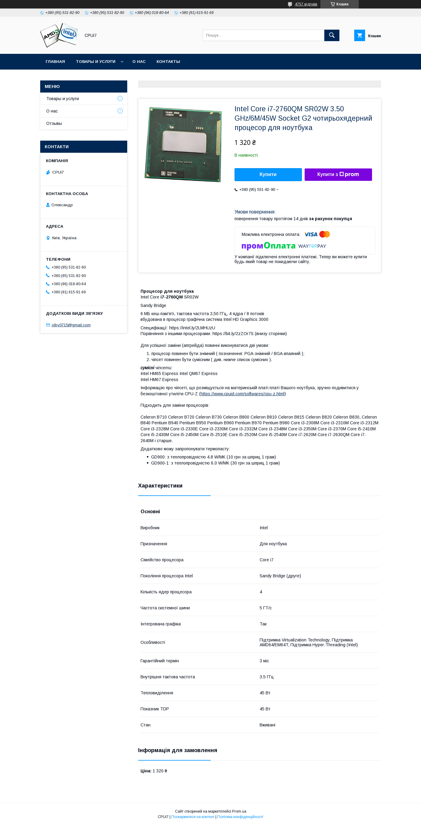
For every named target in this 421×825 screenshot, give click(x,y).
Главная (55, 61)
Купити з (338, 174)
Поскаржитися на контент (193, 817)
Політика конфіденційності (240, 817)
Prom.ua (239, 811)
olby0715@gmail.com (71, 325)
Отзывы (54, 123)
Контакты (168, 61)
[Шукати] (331, 35)
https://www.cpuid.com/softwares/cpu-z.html (242, 393)
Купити (268, 174)
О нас (139, 61)
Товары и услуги (95, 61)
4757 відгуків (306, 4)
